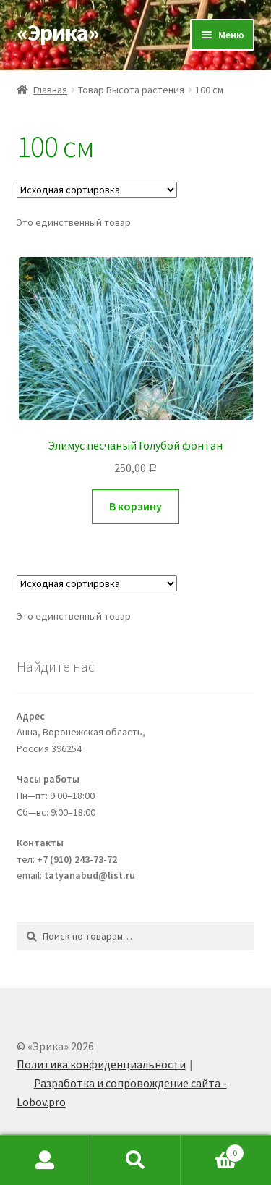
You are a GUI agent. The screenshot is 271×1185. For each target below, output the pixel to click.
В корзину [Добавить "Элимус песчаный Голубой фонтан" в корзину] (135, 506)
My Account (45, 1160)
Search (135, 1160)
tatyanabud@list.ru (89, 875)
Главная (50, 89)
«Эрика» (58, 32)
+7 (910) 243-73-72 (77, 859)
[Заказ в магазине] (97, 190)
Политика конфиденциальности (101, 1064)
